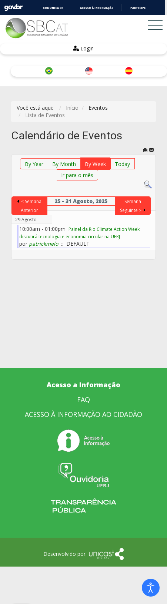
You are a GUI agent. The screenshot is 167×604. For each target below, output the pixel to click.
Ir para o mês (77, 175)
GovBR (13, 7)
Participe (138, 8)
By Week (95, 163)
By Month (64, 163)
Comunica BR (53, 8)
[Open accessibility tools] (151, 588)
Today (122, 163)
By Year (34, 163)
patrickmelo (43, 243)
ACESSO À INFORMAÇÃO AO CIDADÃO (83, 414)
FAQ (83, 399)
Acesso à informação (97, 8)
